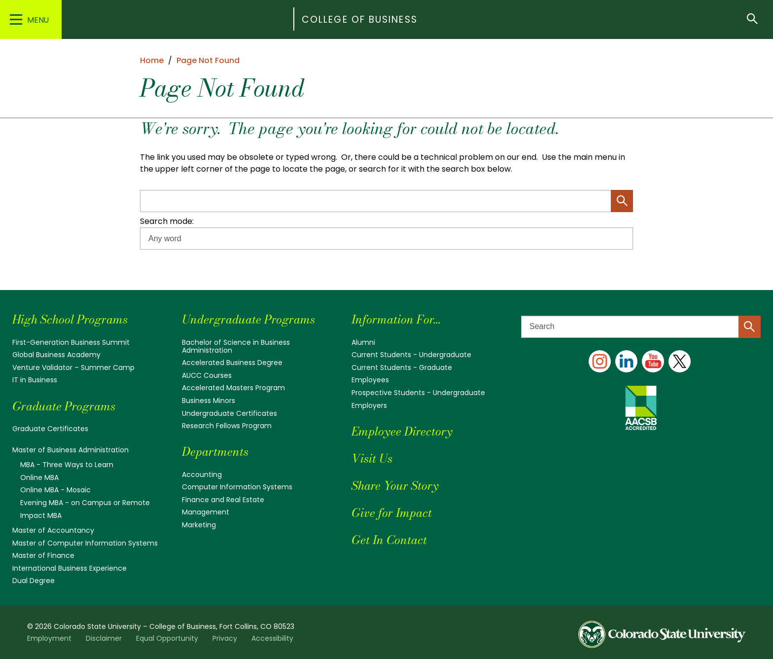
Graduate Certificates (50, 429)
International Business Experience (69, 568)
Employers (369, 405)
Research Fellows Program (227, 426)
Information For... (396, 319)
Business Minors (208, 400)
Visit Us (371, 458)
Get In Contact (389, 540)
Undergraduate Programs (248, 319)
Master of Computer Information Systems (85, 543)
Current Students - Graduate (401, 367)
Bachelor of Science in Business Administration (236, 346)
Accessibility (272, 638)
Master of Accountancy (53, 530)
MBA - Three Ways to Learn (66, 465)
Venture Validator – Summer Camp (73, 367)
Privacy (224, 638)
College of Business (360, 19)
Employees (370, 380)
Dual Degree (33, 581)
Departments (215, 451)
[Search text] (641, 327)
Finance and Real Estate (223, 500)
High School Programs (70, 319)
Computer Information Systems (237, 487)
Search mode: (167, 221)
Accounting (202, 474)
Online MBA (39, 477)
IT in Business (34, 380)
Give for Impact (391, 513)
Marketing (199, 525)
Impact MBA (41, 515)
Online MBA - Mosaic (55, 490)
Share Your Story (394, 485)
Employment (49, 638)
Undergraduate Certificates (229, 413)
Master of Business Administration (70, 450)
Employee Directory (401, 431)
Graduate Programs (63, 406)
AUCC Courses (207, 375)
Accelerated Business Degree (232, 362)
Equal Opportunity (167, 638)
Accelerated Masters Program (233, 388)
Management (205, 512)
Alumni (363, 342)
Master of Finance (43, 555)
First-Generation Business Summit (71, 342)
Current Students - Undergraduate (411, 355)
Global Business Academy (56, 355)
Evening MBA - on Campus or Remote (85, 503)
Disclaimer (104, 638)
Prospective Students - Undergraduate (418, 393)
